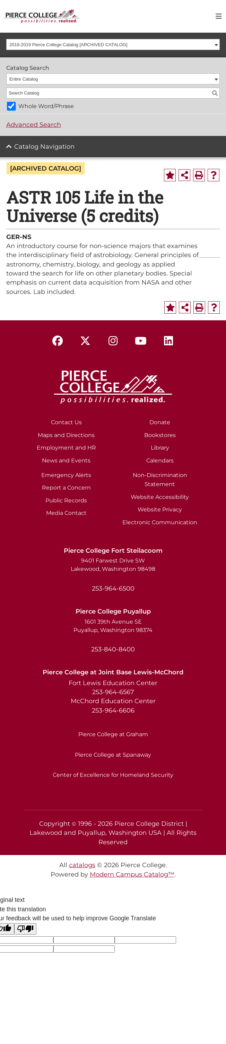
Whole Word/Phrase (46, 106)
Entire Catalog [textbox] (23, 79)
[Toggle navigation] (218, 16)
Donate (159, 422)
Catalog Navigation (44, 146)
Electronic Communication (159, 522)
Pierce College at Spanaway (113, 754)
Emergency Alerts (66, 475)
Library (160, 447)
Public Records (66, 500)
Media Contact (66, 513)
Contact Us (66, 422)
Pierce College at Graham (113, 734)
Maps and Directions (66, 435)
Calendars (160, 460)
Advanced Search (33, 124)
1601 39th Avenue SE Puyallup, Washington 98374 (113, 625)
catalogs (82, 865)
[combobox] (113, 44)
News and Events (66, 460)
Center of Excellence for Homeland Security (113, 775)
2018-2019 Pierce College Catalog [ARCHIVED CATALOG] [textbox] (68, 44)
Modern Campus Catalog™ (132, 874)
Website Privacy (160, 509)
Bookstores (160, 435)
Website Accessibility (160, 497)
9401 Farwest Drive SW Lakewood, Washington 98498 (113, 564)
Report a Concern (66, 487)
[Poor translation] (25, 929)
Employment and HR (66, 447)
